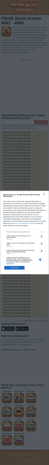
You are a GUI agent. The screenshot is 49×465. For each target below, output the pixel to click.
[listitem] (24, 232)
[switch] (41, 236)
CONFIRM (14, 267)
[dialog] (24, 232)
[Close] (45, 195)
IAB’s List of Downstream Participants (25, 223)
